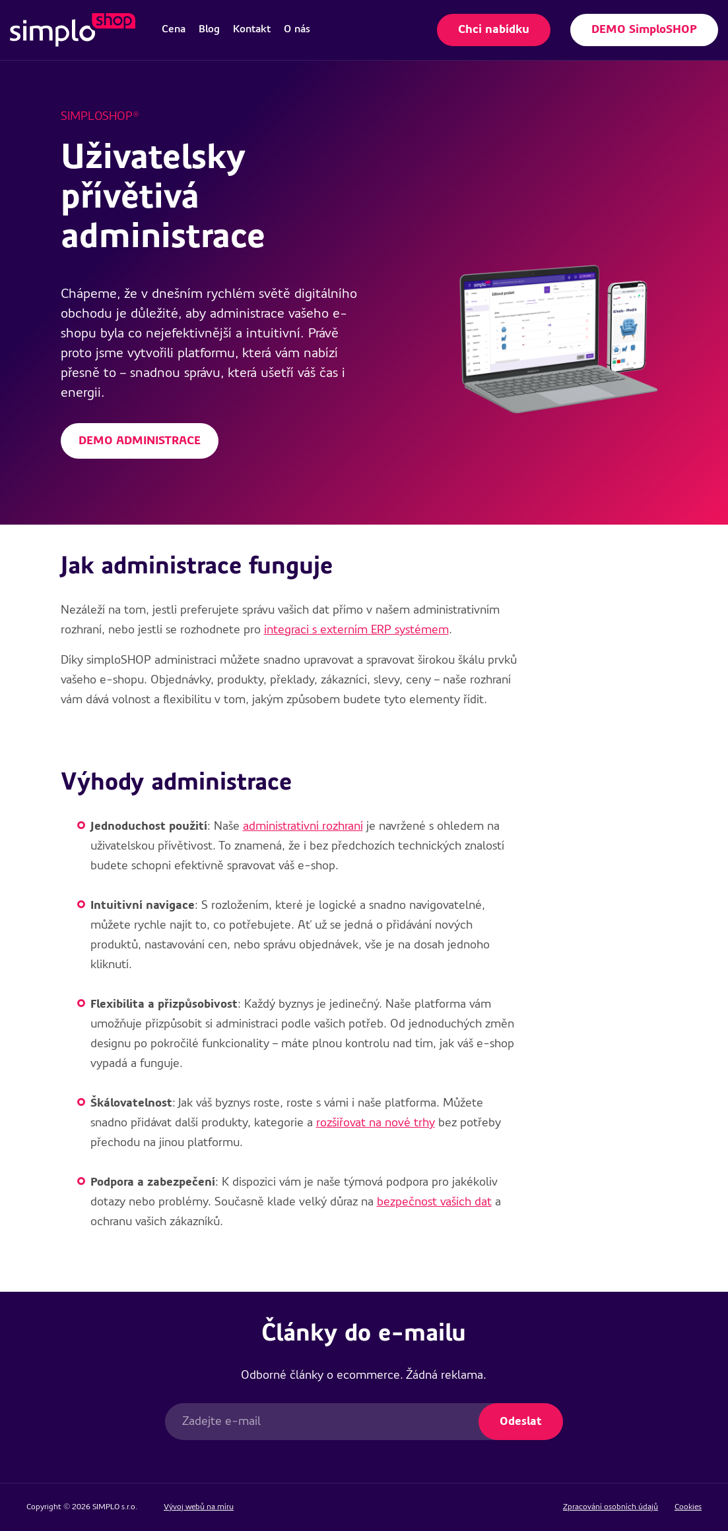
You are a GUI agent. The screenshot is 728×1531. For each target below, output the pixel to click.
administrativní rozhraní (303, 826)
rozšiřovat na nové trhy (375, 1123)
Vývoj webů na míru (199, 1507)
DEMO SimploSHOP (644, 30)
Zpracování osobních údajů (610, 1507)
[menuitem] (173, 29)
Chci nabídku (493, 30)
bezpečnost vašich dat (434, 1202)
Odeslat (521, 1422)
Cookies (688, 1507)
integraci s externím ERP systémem (356, 630)
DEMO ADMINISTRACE (140, 441)
